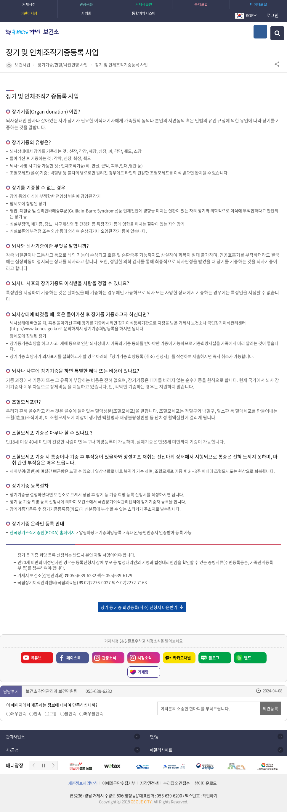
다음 (52, 765)
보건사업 (22, 64)
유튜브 (36, 657)
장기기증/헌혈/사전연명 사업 (63, 64)
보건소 (51, 32)
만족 (37, 713)
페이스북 (73, 657)
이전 (34, 765)
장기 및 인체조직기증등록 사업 (121, 64)
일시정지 (43, 765)
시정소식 (139, 656)
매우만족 (18, 713)
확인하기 (209, 796)
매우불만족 (93, 713)
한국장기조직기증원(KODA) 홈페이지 (42, 532)
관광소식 (104, 656)
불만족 (70, 713)
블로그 (214, 657)
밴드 (247, 657)
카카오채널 (182, 657)
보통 (53, 713)
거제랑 (143, 672)
